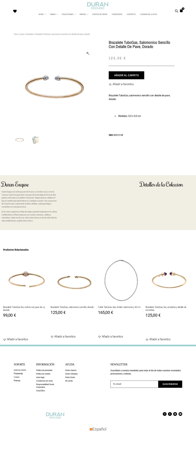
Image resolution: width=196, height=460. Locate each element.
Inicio (16, 34)
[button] (88, 53)
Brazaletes (30, 34)
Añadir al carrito (126, 75)
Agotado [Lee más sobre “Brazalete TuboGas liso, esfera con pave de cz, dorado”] (13, 330)
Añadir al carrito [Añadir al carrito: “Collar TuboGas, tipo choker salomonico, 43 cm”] (116, 327)
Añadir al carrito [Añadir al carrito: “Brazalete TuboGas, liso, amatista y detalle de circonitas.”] (163, 330)
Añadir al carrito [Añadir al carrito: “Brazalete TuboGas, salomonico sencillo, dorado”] (68, 327)
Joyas (22, 34)
